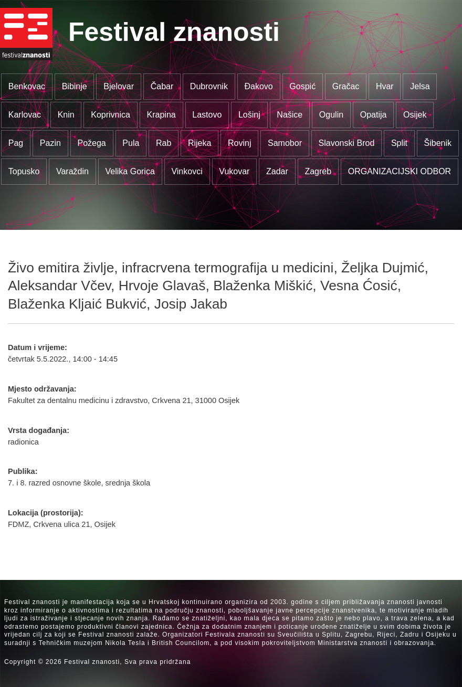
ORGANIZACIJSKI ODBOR (399, 171)
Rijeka (199, 143)
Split (399, 143)
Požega (91, 143)
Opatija (373, 114)
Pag (15, 143)
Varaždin (72, 171)
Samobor (285, 143)
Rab (163, 143)
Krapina (161, 114)
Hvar (385, 86)
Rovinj (239, 143)
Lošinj (249, 114)
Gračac (346, 86)
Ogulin (331, 114)
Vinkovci (186, 171)
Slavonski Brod (347, 143)
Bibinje (74, 86)
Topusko (24, 171)
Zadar (277, 171)
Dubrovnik (209, 86)
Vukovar (234, 171)
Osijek (414, 114)
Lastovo (207, 114)
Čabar (162, 86)
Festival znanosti (174, 32)
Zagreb (317, 171)
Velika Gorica (130, 171)
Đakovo (258, 86)
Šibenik (438, 143)
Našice (289, 114)
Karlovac (24, 114)
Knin (66, 114)
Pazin (50, 143)
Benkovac (26, 86)
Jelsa (419, 86)
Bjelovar (118, 86)
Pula (130, 143)
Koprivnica (110, 114)
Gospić (302, 86)
